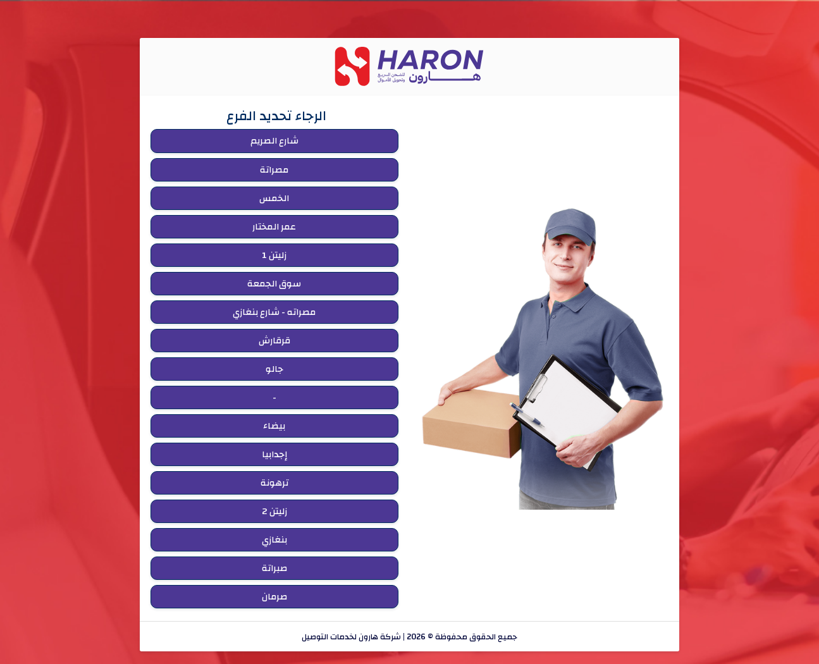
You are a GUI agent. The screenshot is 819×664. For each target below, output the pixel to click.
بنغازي (274, 539)
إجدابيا (274, 454)
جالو (274, 369)
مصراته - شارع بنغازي (274, 312)
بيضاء (274, 425)
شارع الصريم (274, 140)
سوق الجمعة (274, 283)
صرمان (274, 596)
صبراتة (274, 568)
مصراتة (274, 169)
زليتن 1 (274, 255)
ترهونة (274, 482)
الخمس (274, 198)
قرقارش (274, 340)
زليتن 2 (274, 511)
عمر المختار (274, 226)
